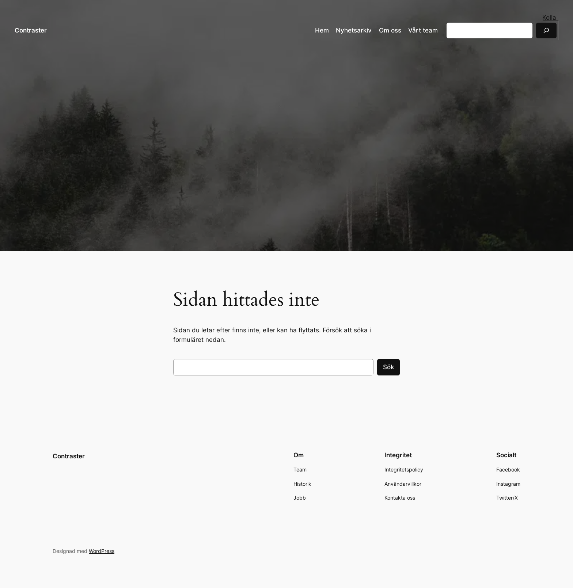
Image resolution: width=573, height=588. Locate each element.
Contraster (31, 30)
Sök (388, 367)
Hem (322, 30)
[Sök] (546, 30)
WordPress (101, 550)
